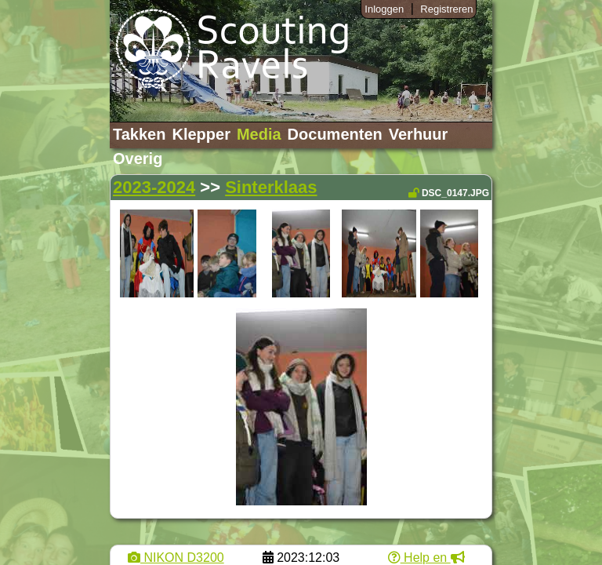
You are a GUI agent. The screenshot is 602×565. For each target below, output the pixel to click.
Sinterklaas (271, 187)
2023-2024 (154, 187)
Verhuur (418, 134)
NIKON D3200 (176, 557)
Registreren (446, 9)
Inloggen (384, 9)
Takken (139, 134)
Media (259, 134)
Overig (137, 158)
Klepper (201, 134)
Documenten (335, 134)
